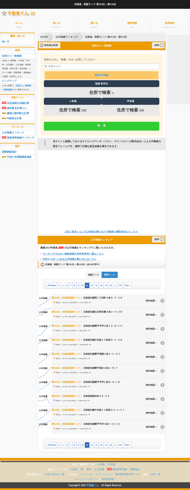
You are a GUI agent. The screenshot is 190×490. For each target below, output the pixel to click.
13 (96, 284)
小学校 (101, 463)
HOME (44, 36)
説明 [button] (156, 44)
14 (101, 284)
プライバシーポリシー (86, 478)
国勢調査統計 (9, 151)
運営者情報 (107, 478)
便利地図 (132, 24)
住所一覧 (156, 473)
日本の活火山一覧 (54, 473)
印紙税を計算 (12, 117)
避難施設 (135, 468)
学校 (88, 468)
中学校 (111, 463)
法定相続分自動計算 (15, 102)
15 (106, 284)
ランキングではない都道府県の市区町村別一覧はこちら (73, 253)
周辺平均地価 (101, 74)
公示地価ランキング (66, 36)
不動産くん (92, 484)
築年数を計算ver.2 (14, 107)
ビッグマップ (9, 80)
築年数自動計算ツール (127, 473)
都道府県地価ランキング (18, 137)
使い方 (56, 24)
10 (82, 284)
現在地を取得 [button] (51, 44)
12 (92, 284)
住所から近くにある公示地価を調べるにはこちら (69, 258)
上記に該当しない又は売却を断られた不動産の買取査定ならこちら (101, 231)
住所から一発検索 (12, 55)
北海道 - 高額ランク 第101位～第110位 (106, 36)
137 (120, 284)
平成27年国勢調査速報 (16, 156)
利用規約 (170, 24)
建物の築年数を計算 (15, 112)
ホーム (19, 24)
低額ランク (93, 274)
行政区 (74, 468)
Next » (127, 284)
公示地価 (99, 468)
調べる (94, 24)
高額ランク (109, 274)
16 (111, 284)
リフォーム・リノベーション (96, 473)
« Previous (51, 284)
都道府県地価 (117, 468)
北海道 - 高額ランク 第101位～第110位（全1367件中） (74, 263)
